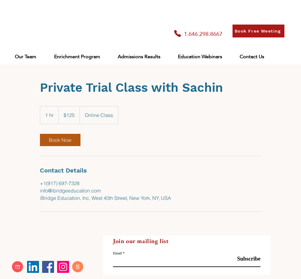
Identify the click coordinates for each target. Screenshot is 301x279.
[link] (60, 140)
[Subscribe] (244, 259)
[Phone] (178, 33)
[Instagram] (63, 267)
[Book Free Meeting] (258, 31)
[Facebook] (48, 267)
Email (117, 253)
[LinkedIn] (33, 267)
